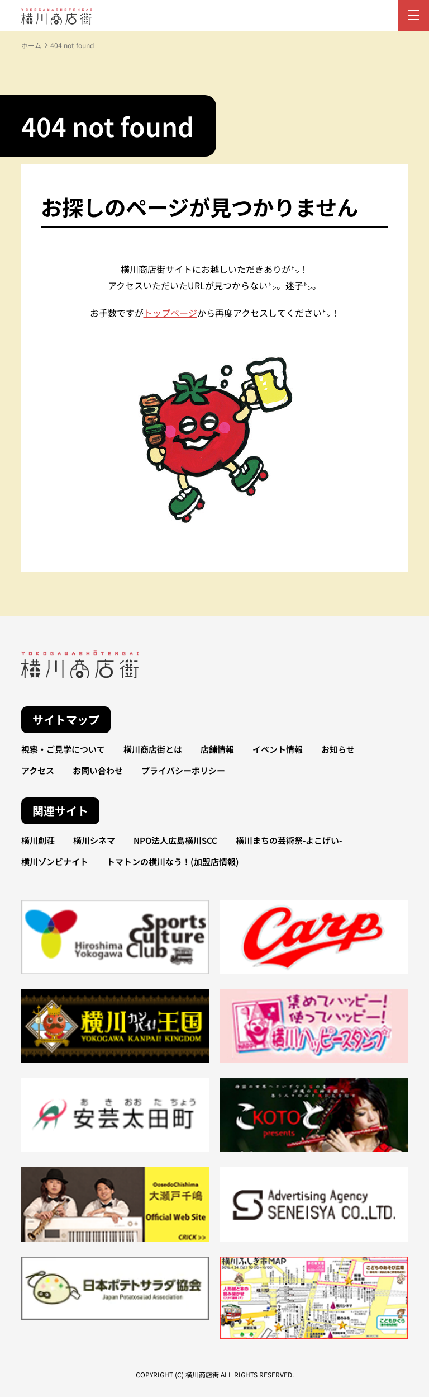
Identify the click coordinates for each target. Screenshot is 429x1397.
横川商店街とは (152, 749)
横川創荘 (38, 840)
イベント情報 (277, 749)
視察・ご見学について (63, 749)
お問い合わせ (98, 770)
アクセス (37, 770)
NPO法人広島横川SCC (175, 840)
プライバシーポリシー (183, 770)
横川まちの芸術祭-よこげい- (289, 840)
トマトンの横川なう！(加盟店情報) (173, 861)
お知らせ (338, 749)
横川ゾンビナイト (54, 861)
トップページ (170, 312)
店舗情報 (217, 749)
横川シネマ (94, 840)
